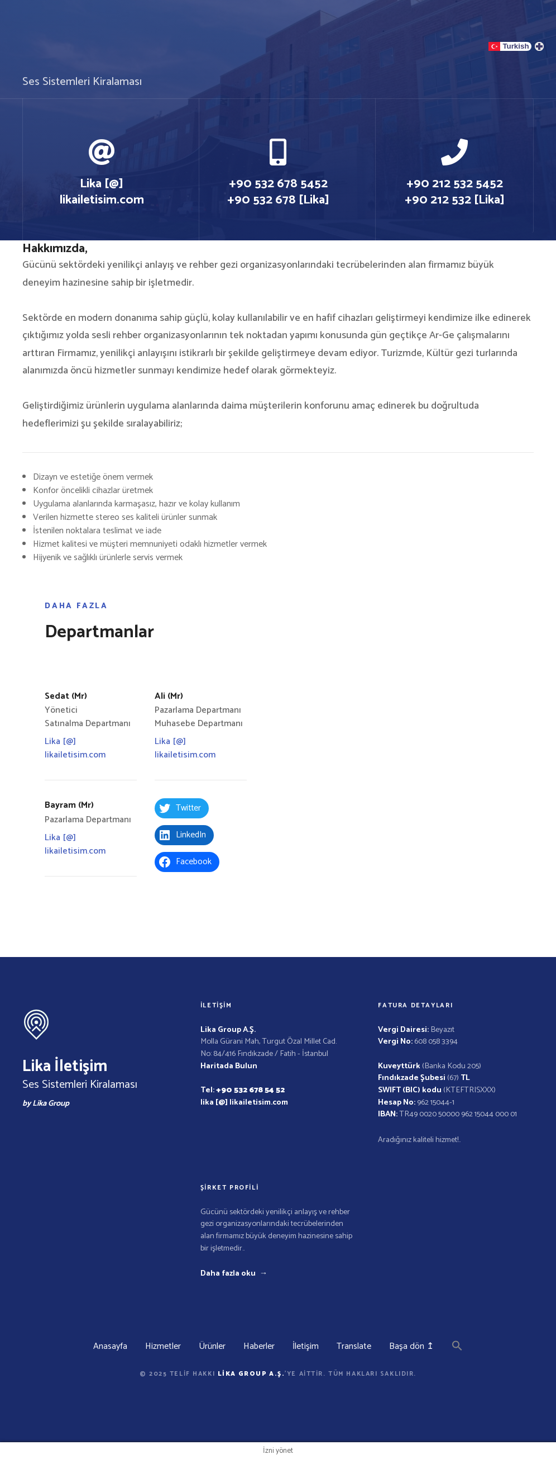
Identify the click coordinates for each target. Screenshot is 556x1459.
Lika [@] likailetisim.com (75, 748)
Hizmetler (163, 1346)
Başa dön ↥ (411, 1346)
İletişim (306, 1346)
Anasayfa (110, 1346)
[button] (457, 1348)
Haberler (259, 1346)
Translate (354, 1346)
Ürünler (212, 1346)
